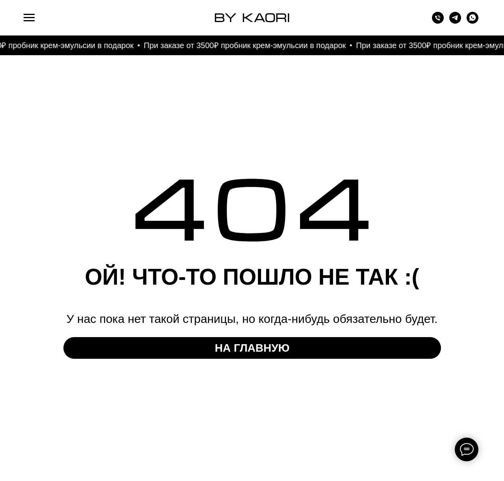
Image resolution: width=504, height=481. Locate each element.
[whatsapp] (472, 21)
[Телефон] (438, 21)
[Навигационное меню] (29, 18)
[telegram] (455, 21)
